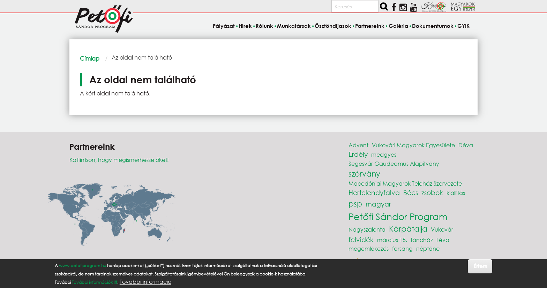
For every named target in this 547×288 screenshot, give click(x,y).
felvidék (361, 239)
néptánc (428, 248)
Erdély (358, 154)
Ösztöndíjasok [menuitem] (333, 26)
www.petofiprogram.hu (82, 265)
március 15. (392, 239)
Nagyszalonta (367, 229)
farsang (402, 248)
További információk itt (94, 282)
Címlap (89, 58)
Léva (442, 239)
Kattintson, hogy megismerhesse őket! (119, 159)
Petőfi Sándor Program (398, 216)
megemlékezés (369, 248)
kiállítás (456, 192)
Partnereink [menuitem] (369, 26)
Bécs (410, 192)
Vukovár (442, 229)
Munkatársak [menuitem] (294, 26)
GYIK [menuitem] (463, 26)
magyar (378, 204)
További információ (145, 282)
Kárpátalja (408, 228)
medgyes (383, 154)
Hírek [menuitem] (245, 26)
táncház (422, 239)
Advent (358, 145)
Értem (480, 266)
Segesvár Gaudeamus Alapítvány (394, 163)
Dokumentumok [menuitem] (433, 26)
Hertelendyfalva (374, 192)
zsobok (432, 192)
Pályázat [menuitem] (224, 26)
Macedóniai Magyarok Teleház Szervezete (405, 183)
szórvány (364, 173)
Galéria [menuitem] (398, 26)
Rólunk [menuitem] (264, 26)
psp (355, 203)
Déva (465, 145)
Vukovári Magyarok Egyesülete (413, 145)
